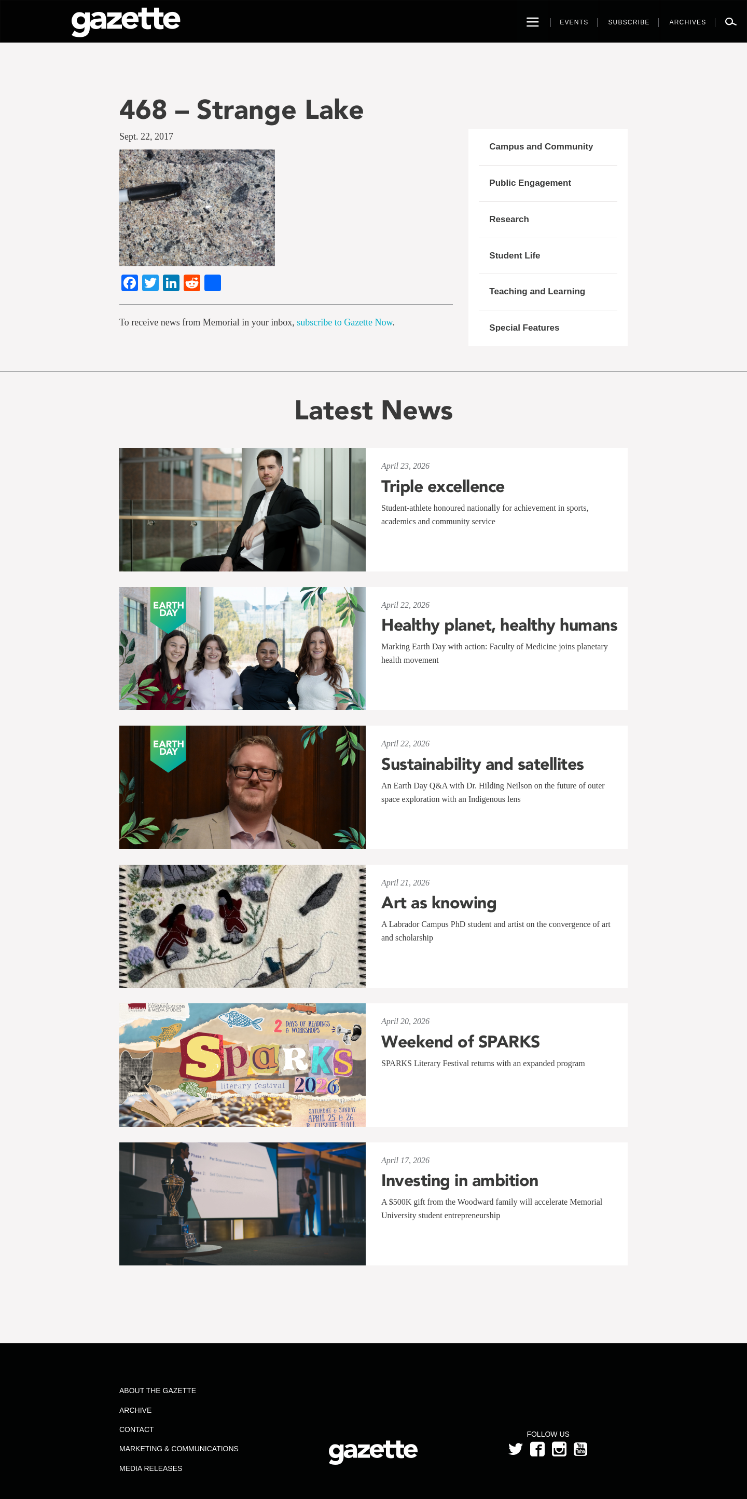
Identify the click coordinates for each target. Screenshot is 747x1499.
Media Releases (150, 1468)
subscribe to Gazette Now (344, 322)
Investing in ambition (459, 1180)
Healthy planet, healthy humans (499, 625)
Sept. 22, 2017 (146, 136)
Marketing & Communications (179, 1449)
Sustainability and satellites (482, 764)
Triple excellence (443, 486)
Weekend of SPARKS (460, 1041)
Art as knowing (438, 902)
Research (509, 219)
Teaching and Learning (537, 291)
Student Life (514, 256)
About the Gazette (157, 1390)
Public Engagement (530, 183)
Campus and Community (541, 147)
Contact (136, 1429)
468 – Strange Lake (241, 109)
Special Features (524, 328)
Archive (135, 1410)
